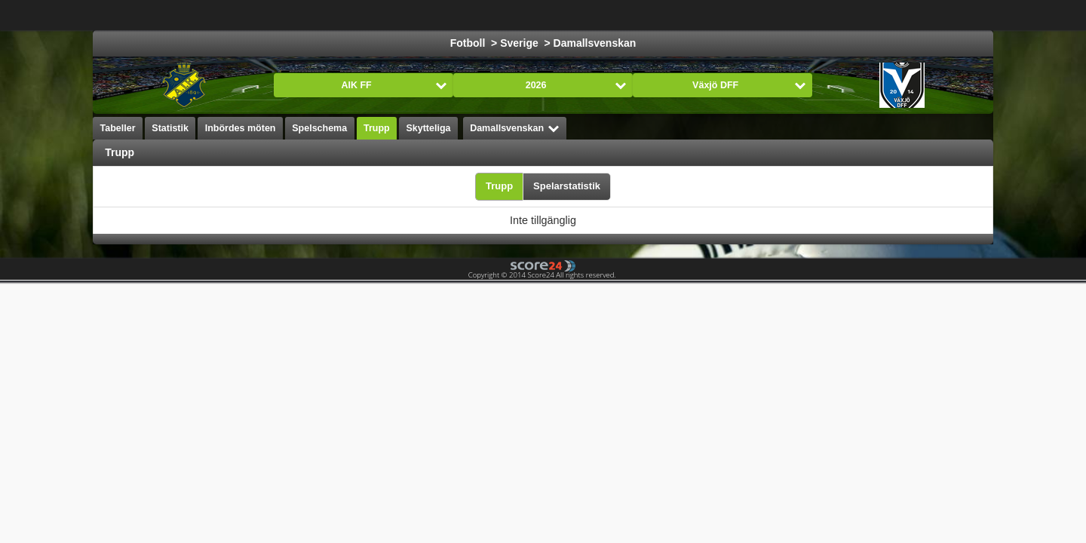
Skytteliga (428, 128)
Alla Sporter (939, 15)
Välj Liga (330, 15)
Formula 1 (598, 15)
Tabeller (118, 128)
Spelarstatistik (566, 186)
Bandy (871, 15)
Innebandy (807, 15)
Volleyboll (735, 15)
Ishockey (472, 15)
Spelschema (319, 128)
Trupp (377, 128)
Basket (534, 15)
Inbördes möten (240, 128)
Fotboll (410, 15)
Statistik (170, 128)
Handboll (667, 15)
